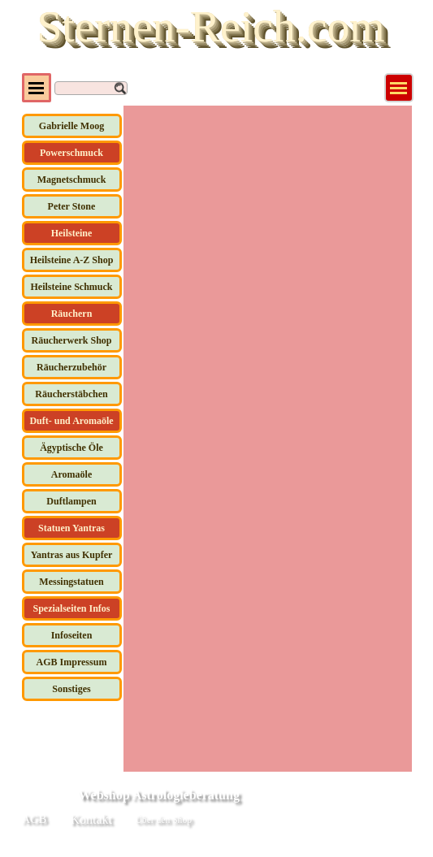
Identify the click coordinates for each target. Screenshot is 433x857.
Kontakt (92, 819)
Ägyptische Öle (71, 447)
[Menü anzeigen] (399, 87)
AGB (34, 818)
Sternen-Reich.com (210, 26)
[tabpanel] (277, 821)
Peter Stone (72, 206)
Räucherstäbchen (71, 394)
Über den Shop (164, 820)
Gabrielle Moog (71, 126)
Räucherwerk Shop (71, 340)
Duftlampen (71, 501)
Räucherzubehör (71, 367)
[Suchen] (91, 88)
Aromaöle (71, 474)
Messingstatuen (71, 581)
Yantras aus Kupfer (72, 555)
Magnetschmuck (71, 179)
